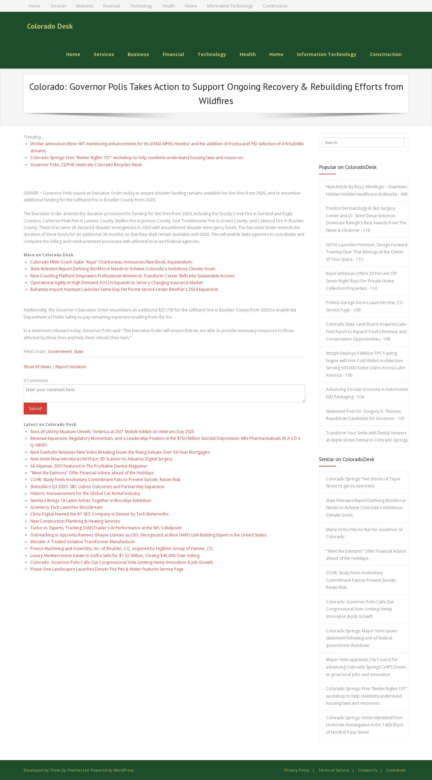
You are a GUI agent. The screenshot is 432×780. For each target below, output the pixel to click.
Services (58, 6)
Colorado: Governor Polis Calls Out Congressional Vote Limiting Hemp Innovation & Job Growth (121, 562)
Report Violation (70, 367)
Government (60, 351)
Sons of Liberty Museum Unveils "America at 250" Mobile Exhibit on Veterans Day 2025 (112, 431)
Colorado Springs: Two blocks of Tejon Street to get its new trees (363, 482)
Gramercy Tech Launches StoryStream (66, 507)
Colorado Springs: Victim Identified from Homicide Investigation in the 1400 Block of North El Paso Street (364, 725)
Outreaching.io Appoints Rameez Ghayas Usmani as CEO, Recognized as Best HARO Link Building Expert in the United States (148, 535)
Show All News (37, 367)
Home (34, 6)
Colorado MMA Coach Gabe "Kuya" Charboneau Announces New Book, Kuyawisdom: (111, 262)
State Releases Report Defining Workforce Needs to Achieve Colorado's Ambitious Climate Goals (122, 269)
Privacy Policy (297, 770)
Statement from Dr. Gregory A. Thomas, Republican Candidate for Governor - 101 (365, 415)
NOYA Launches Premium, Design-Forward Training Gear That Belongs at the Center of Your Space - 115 (366, 252)
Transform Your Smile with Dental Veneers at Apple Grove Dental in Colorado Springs (367, 436)
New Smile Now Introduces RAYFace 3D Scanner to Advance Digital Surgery (101, 459)
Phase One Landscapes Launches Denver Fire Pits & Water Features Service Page (107, 569)
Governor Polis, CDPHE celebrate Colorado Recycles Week (86, 165)
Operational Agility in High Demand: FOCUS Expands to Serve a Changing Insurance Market (116, 282)
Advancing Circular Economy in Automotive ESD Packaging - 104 (367, 393)
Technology (141, 6)
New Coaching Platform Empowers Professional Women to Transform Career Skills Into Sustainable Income (132, 276)
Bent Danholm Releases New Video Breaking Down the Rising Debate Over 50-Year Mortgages (120, 452)
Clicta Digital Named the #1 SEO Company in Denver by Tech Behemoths (99, 514)
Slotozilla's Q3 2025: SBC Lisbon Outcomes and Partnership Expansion (97, 486)
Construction (275, 6)
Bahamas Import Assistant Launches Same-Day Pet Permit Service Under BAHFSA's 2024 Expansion (124, 289)
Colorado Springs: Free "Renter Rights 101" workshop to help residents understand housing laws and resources (136, 157)
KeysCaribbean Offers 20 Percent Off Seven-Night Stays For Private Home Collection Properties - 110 (361, 281)
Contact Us (367, 770)
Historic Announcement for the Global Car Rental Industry (85, 493)
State (78, 351)
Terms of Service (333, 770)
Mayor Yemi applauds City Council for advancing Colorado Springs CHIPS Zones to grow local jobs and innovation (366, 667)
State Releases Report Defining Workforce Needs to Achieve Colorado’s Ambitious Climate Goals (366, 508)
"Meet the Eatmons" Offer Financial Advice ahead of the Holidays (92, 473)
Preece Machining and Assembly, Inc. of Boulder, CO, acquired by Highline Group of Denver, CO (121, 548)
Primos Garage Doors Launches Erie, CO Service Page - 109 (364, 306)
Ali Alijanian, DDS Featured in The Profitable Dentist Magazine (88, 466)
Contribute (396, 770)
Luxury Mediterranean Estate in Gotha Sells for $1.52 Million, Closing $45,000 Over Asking (114, 555)
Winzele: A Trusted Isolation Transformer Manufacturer (82, 542)
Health (168, 6)
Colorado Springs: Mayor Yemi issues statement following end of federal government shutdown (361, 638)
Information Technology (230, 6)
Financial (111, 6)
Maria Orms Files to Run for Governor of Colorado (364, 533)
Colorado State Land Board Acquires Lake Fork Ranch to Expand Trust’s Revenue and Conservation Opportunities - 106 (366, 331)
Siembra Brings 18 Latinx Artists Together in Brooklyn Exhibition (90, 500)
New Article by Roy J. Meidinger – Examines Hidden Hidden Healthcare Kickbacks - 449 (366, 190)
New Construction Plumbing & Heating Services (75, 521)
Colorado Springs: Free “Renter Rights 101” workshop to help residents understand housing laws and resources (366, 696)
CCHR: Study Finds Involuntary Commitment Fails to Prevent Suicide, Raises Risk (105, 479)
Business (84, 6)
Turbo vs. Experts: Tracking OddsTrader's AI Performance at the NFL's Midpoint (106, 528)
